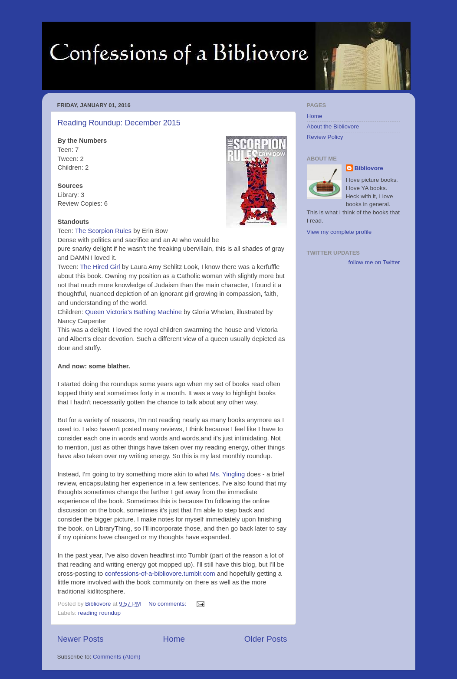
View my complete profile (339, 232)
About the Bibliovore (333, 126)
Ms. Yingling (227, 474)
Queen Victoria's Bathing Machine (133, 311)
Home (174, 638)
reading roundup (99, 613)
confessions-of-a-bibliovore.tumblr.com (160, 573)
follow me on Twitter (374, 262)
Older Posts (265, 638)
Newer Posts (80, 638)
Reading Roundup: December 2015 (119, 122)
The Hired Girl (100, 266)
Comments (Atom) (117, 656)
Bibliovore (369, 168)
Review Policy (325, 137)
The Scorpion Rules (103, 230)
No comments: (168, 603)
